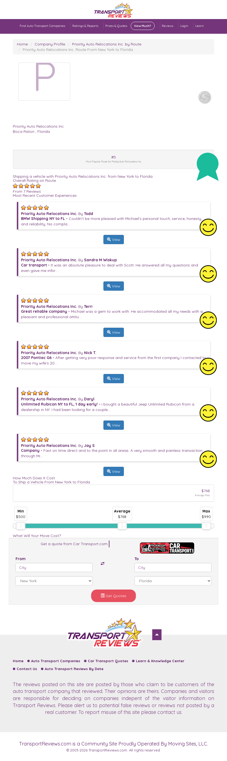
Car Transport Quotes (108, 661)
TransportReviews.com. (108, 750)
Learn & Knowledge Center (160, 661)
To (137, 558)
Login (184, 26)
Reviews (167, 26)
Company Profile (50, 44)
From (21, 558)
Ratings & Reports (85, 26)
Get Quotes (113, 595)
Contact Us (27, 669)
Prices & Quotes (130, 26)
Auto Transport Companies (55, 661)
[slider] (20, 526)
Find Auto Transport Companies (42, 26)
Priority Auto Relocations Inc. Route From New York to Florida (78, 49)
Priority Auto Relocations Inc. (39, 126)
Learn (199, 26)
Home (22, 44)
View (113, 239)
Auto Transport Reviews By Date (74, 669)
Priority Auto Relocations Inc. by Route (106, 44)
